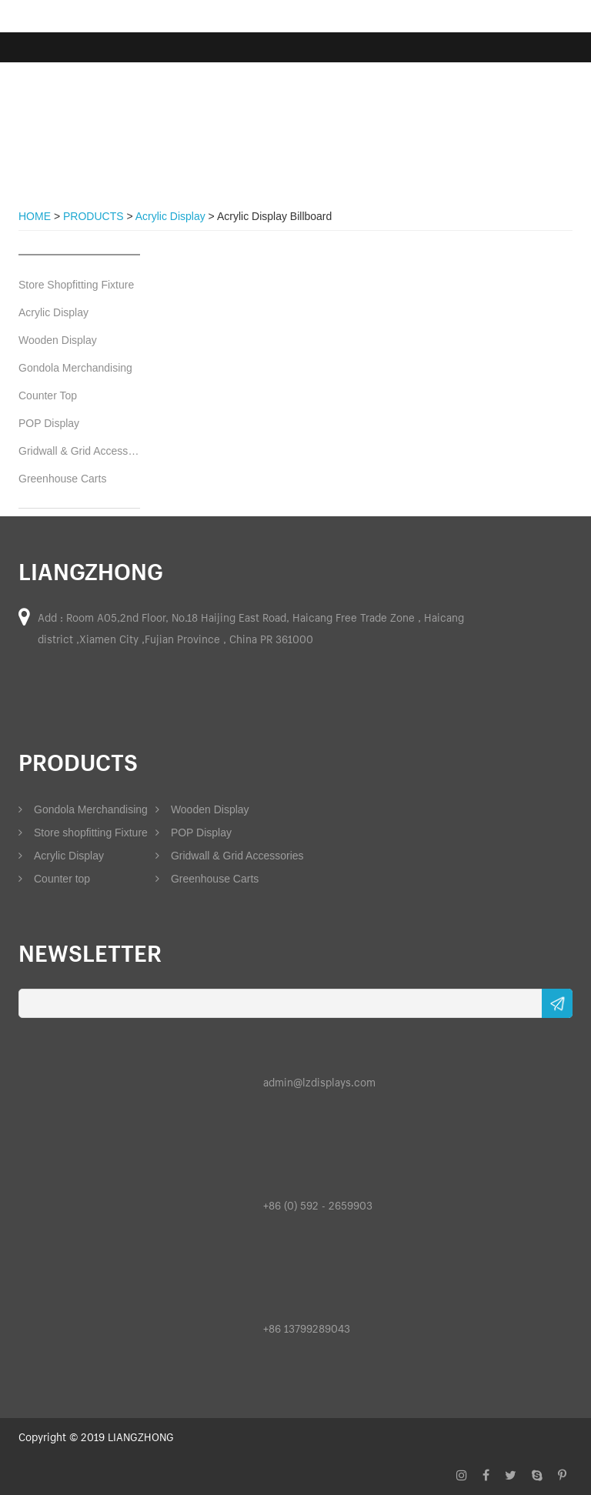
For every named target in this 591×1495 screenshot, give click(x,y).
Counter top (54, 879)
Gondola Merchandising (75, 368)
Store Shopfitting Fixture (76, 285)
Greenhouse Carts (62, 478)
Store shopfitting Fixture (83, 832)
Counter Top (47, 395)
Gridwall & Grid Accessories (79, 451)
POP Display (48, 423)
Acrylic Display (53, 312)
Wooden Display (57, 340)
